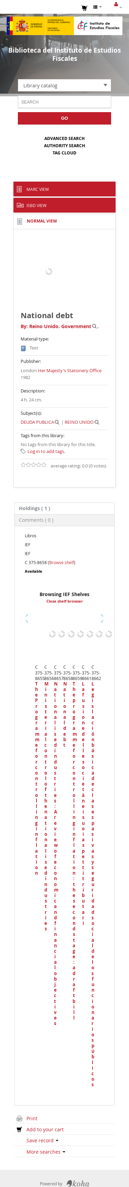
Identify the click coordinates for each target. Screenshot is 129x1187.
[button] (85, 7)
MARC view (37, 189)
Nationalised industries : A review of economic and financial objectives (55, 853)
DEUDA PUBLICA (37, 422)
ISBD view (36, 205)
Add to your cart (45, 1129)
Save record (42, 1140)
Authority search (64, 146)
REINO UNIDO (79, 422)
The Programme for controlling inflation (36, 778)
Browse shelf (61, 562)
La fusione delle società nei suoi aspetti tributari (83, 803)
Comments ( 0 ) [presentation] (36, 520)
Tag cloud (64, 153)
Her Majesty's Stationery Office (69, 370)
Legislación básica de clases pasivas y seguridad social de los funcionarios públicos (93, 884)
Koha (78, 1183)
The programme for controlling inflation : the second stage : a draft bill (74, 851)
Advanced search (64, 138)
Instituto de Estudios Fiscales (65, 26)
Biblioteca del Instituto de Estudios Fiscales (64, 54)
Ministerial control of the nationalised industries (45, 806)
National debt (64, 714)
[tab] (64, 508)
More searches (45, 1151)
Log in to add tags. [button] (46, 451)
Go (64, 118)
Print (31, 1118)
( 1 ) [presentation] (34, 508)
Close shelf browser (64, 601)
